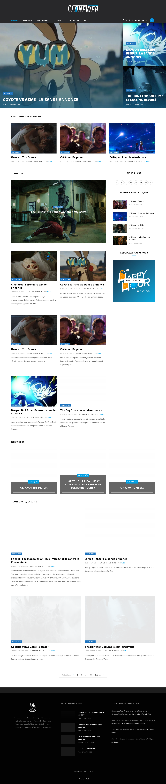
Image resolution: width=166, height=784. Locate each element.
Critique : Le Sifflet (137, 225)
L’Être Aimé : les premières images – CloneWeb (127, 729)
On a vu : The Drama (23, 157)
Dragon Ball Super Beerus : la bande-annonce (141, 53)
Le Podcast (58, 20)
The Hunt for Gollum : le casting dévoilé (144, 98)
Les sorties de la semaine (26, 116)
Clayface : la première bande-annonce (29, 286)
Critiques (27, 20)
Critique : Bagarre (71, 157)
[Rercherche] (152, 20)
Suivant (99, 675)
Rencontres (42, 20)
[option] (83, 65)
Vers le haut (83, 779)
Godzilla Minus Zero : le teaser (30, 646)
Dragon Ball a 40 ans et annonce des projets (128, 723)
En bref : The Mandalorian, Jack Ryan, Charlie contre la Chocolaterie (45, 560)
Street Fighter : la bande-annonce (106, 559)
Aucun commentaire (35, 161)
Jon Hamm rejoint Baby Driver (139, 714)
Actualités (8, 93)
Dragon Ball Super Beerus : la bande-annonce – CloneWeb (131, 720)
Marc (50, 161)
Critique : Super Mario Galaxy (127, 157)
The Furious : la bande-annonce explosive (58, 212)
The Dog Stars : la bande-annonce (81, 410)
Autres (87, 20)
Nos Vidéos (74, 20)
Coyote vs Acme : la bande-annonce (40, 99)
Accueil (14, 20)
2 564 (90, 675)
